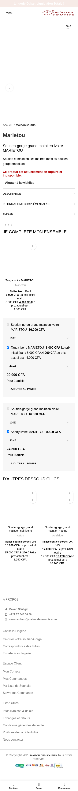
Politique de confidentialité (20, 732)
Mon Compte (11, 671)
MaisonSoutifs (25, 125)
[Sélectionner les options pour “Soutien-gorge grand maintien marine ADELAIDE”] (70, 500)
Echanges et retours (16, 718)
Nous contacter (13, 739)
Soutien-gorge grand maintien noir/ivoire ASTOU (20, 531)
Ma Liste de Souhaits (17, 685)
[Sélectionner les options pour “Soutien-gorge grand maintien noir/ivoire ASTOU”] (33, 500)
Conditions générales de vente (23, 725)
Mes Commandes (15, 678)
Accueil (8, 125)
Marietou (14, 135)
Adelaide (57, 535)
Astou (20, 535)
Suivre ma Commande (18, 692)
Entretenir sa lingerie (17, 653)
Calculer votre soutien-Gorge (22, 639)
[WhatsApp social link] (11, 225)
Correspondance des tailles (21, 646)
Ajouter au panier (23, 389)
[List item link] (39, 614)
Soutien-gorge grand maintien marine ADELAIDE (57, 531)
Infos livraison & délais (18, 711)
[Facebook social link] (5, 225)
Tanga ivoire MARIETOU (20, 280)
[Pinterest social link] (8, 225)
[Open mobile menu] (8, 13)
